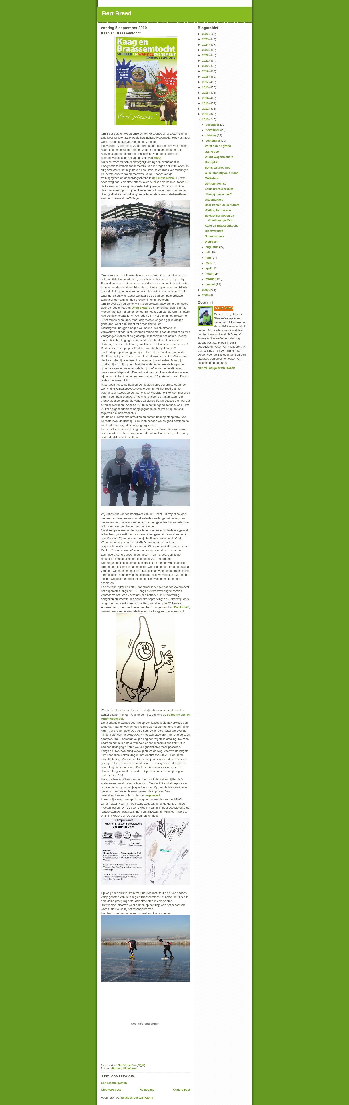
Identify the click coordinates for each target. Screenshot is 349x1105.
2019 (205, 71)
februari (211, 279)
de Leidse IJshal (163, 178)
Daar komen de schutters (222, 205)
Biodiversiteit (214, 231)
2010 (205, 119)
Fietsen (116, 1068)
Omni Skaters (141, 307)
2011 (205, 114)
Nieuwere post (111, 1089)
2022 (205, 55)
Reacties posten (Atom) (137, 1097)
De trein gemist (215, 183)
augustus (212, 247)
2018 (205, 76)
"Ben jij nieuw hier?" (219, 194)
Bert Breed (117, 13)
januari (211, 284)
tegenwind (152, 795)
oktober (211, 135)
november (213, 130)
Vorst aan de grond (218, 146)
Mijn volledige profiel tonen (216, 368)
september (213, 140)
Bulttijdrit (211, 162)
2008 (205, 295)
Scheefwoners (214, 236)
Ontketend (212, 178)
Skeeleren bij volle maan (221, 173)
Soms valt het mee (217, 167)
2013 (205, 103)
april (209, 268)
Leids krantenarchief (219, 189)
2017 (205, 82)
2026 (205, 34)
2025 (205, 39)
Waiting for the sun (218, 210)
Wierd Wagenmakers (219, 157)
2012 (205, 108)
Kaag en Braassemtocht (221, 225)
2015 (205, 92)
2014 (205, 98)
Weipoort (211, 241)
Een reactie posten (114, 1083)
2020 (205, 66)
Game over (212, 151)
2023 (205, 50)
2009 (205, 290)
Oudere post (181, 1089)
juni (209, 257)
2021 (205, 60)
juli (208, 252)
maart (210, 273)
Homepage (147, 1089)
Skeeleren (129, 1068)
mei (208, 263)
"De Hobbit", (181, 607)
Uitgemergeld (214, 199)
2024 (205, 44)
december (213, 124)
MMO (157, 157)
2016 (205, 87)
